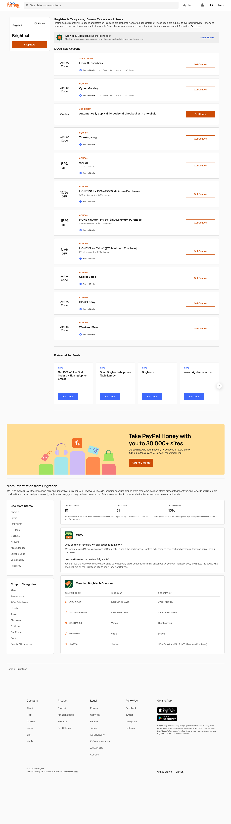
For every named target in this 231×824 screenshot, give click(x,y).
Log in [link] (221, 5)
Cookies (94, 754)
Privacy (94, 708)
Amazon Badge (66, 714)
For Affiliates (64, 728)
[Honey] (13, 5)
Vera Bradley (17, 559)
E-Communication (100, 741)
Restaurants (17, 596)
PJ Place (15, 529)
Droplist (62, 708)
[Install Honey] (207, 37)
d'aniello (15, 512)
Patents (94, 721)
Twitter (129, 714)
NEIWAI (15, 541)
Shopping (16, 620)
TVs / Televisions (19, 602)
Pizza (13, 590)
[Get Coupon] (200, 64)
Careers (31, 721)
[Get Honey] (200, 114)
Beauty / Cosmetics (21, 644)
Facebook (131, 708)
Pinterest (131, 728)
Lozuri (14, 518)
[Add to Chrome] (141, 463)
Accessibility (96, 748)
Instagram (131, 721)
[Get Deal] (68, 396)
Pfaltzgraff (16, 524)
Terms (93, 728)
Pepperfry (16, 565)
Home (10, 669)
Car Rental (16, 632)
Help (29, 714)
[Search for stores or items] (101, 5)
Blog (29, 734)
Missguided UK (18, 547)
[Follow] (40, 23)
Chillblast (15, 535)
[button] (170, 771)
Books (14, 638)
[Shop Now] (29, 44)
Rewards (62, 721)
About (30, 708)
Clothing (15, 626)
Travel (14, 614)
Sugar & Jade (18, 553)
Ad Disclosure (97, 734)
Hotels (14, 608)
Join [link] (212, 5)
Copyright (95, 714)
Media (30, 741)
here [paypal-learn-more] (76, 771)
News (30, 728)
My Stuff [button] (189, 5)
